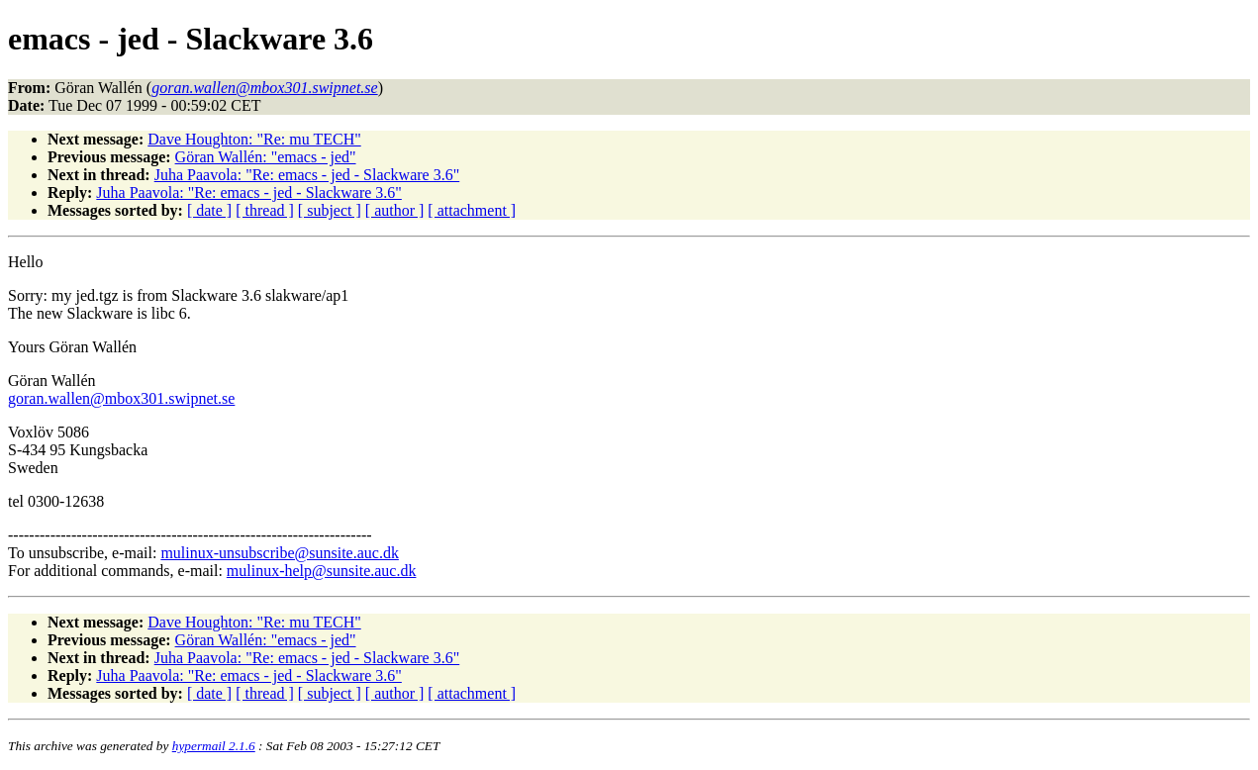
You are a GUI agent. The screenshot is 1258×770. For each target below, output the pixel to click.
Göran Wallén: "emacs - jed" (265, 156)
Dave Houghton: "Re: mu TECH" (253, 139)
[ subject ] (329, 210)
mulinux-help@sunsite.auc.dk (322, 570)
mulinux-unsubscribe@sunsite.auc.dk (279, 552)
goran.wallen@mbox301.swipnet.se (121, 398)
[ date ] (209, 210)
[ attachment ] (472, 210)
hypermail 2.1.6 (213, 745)
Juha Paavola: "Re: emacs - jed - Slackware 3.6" (307, 174)
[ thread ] (265, 210)
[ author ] (395, 210)
